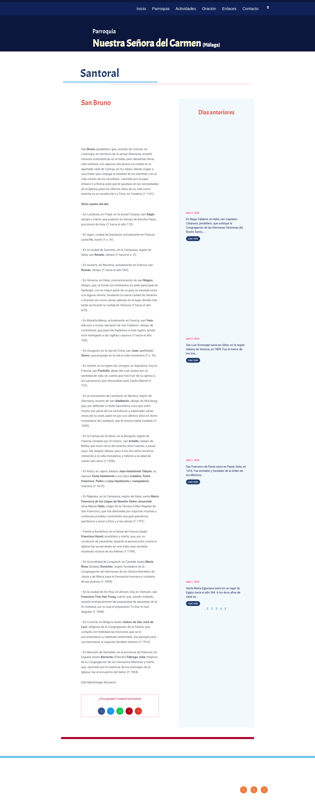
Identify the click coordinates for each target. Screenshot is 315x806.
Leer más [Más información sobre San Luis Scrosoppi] (193, 360)
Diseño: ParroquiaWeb (257, 800)
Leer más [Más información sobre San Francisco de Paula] (193, 482)
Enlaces (229, 8)
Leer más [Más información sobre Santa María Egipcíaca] (193, 603)
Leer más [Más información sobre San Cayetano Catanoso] (193, 238)
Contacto (250, 8)
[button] (268, 7)
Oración (209, 8)
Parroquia (161, 8)
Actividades (185, 8)
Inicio (141, 8)
